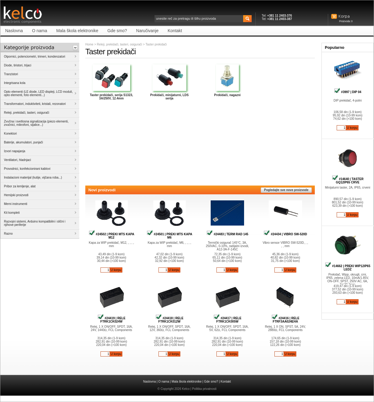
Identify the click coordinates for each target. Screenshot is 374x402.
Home (89, 44)
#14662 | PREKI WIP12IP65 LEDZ (347, 267)
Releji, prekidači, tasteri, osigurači (119, 44)
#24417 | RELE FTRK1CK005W (227, 320)
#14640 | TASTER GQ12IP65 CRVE (348, 180)
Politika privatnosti (204, 388)
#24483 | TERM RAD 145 (227, 234)
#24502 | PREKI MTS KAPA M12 (111, 236)
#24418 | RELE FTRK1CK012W (169, 320)
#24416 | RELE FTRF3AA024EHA (285, 320)
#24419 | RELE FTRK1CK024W (111, 320)
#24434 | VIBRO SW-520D (285, 234)
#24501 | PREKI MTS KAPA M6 (169, 236)
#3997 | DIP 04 (347, 92)
